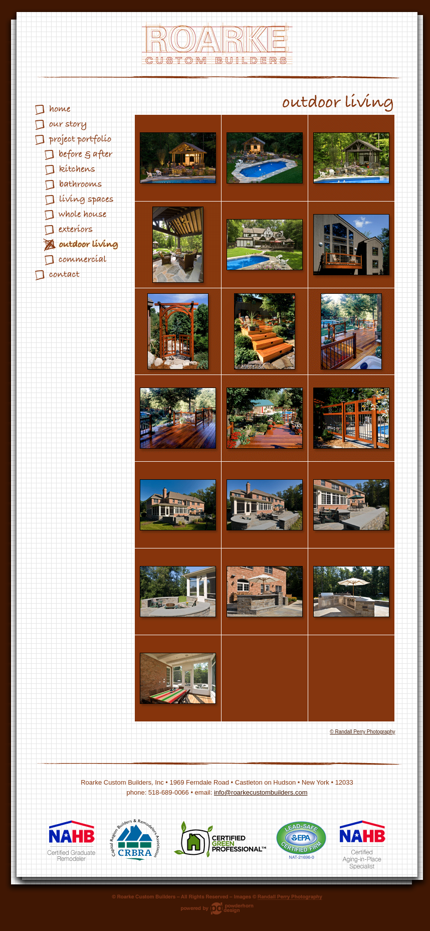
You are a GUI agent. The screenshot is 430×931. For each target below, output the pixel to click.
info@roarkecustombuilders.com (261, 792)
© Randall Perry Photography (362, 731)
